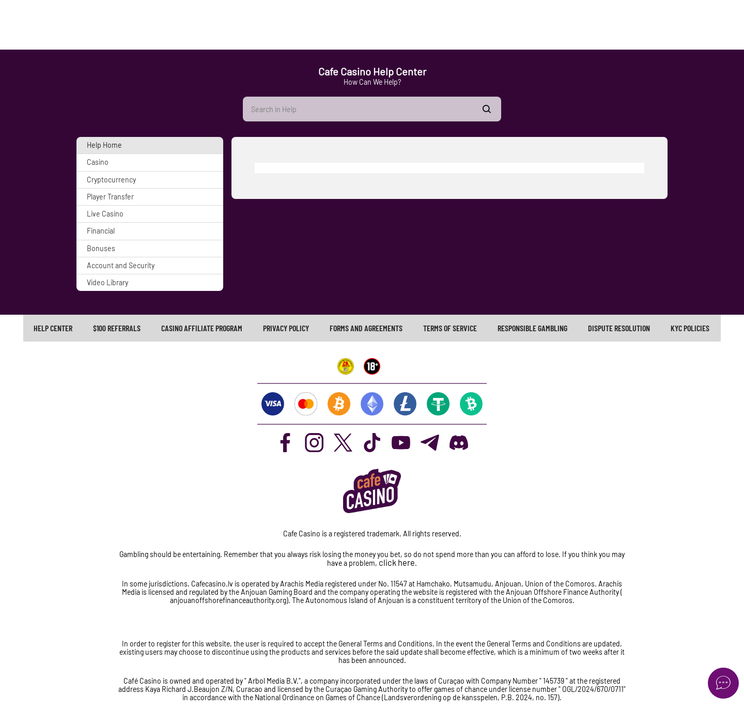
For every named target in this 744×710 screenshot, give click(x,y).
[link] (53, 328)
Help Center (53, 328)
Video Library (107, 282)
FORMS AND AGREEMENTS (366, 328)
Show (487, 109)
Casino (98, 162)
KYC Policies (690, 328)
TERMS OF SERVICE (450, 328)
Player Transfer (110, 196)
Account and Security (120, 265)
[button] (149, 145)
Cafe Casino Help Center (372, 71)
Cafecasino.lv (212, 583)
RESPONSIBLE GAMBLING (532, 328)
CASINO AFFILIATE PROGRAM (201, 328)
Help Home (104, 145)
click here (397, 562)
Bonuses (101, 248)
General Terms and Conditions (534, 643)
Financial (101, 230)
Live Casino (105, 213)
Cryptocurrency (111, 179)
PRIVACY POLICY (286, 328)
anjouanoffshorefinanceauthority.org (228, 600)
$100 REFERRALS (117, 328)
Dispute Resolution (619, 328)
